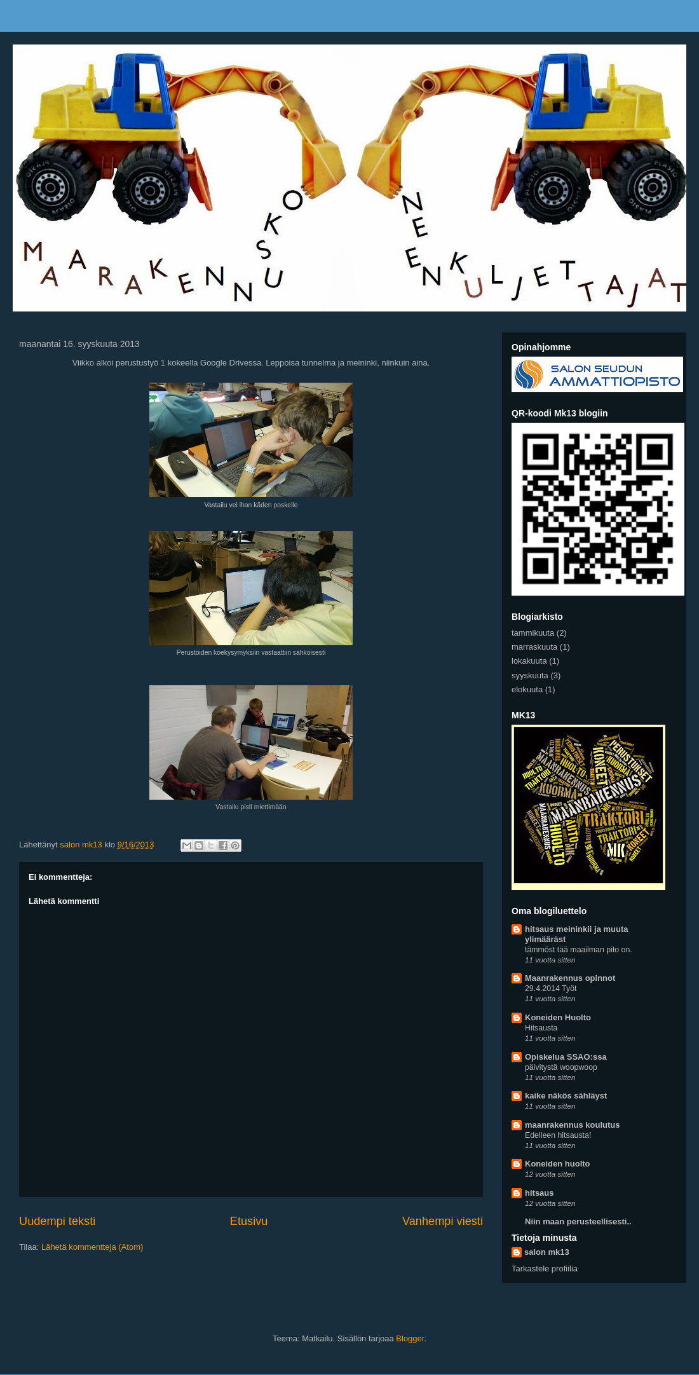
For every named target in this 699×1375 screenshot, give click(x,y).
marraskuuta (534, 647)
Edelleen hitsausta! (558, 1135)
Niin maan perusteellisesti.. (578, 1221)
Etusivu (249, 1221)
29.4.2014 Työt (550, 988)
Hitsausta (541, 1027)
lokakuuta (529, 661)
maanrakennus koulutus (572, 1125)
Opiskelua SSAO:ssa (566, 1057)
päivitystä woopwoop (561, 1067)
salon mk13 (546, 1252)
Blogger (410, 1338)
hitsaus (539, 1193)
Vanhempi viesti (442, 1221)
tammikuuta (533, 633)
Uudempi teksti (57, 1221)
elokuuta (527, 689)
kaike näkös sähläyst (566, 1095)
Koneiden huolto (557, 1163)
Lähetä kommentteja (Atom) (92, 1247)
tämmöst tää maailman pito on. (578, 949)
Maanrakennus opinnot (570, 978)
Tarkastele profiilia (545, 1268)
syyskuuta (530, 675)
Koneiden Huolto (558, 1017)
